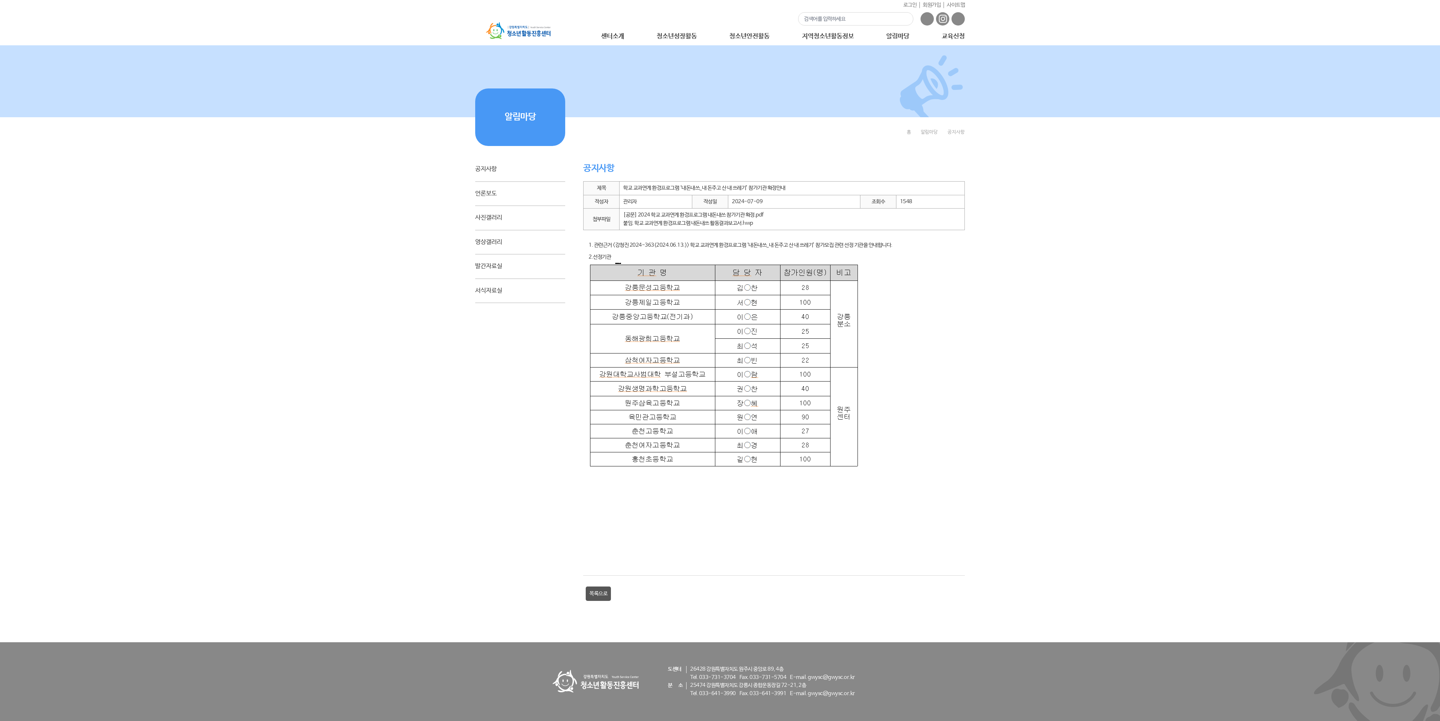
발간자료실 (488, 266)
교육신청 (953, 36)
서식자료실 (488, 290)
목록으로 (598, 593)
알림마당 (897, 36)
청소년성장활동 (677, 36)
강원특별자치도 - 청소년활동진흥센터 (518, 30)
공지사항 (486, 169)
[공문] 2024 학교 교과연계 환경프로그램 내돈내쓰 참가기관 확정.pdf (693, 215)
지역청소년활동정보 (828, 36)
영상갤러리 (488, 242)
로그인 (910, 5)
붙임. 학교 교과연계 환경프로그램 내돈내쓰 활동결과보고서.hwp (688, 223)
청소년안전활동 (749, 36)
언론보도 (486, 193)
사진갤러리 (488, 217)
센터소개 (612, 36)
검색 (903, 18)
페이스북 (927, 19)
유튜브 (958, 19)
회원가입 (932, 5)
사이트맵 (956, 5)
